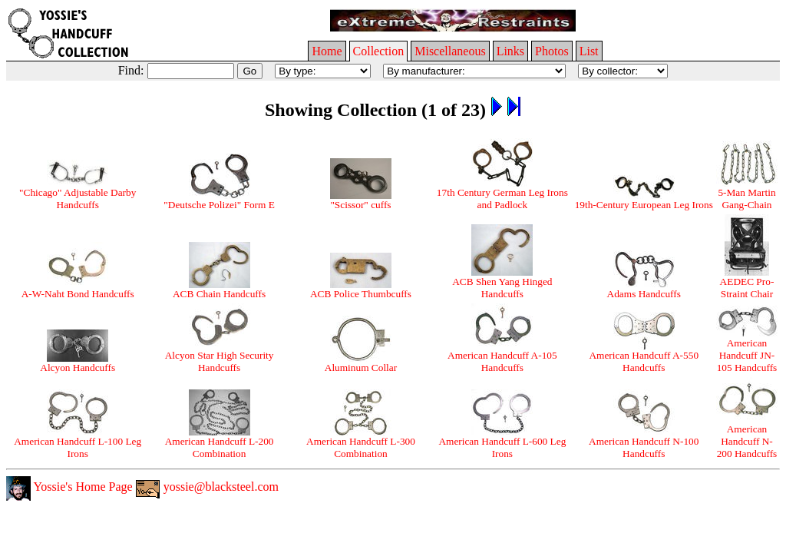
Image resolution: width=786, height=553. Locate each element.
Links (510, 51)
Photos (552, 51)
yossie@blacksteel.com (207, 486)
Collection (379, 51)
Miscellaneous (449, 51)
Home (327, 51)
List (589, 51)
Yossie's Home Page (69, 486)
